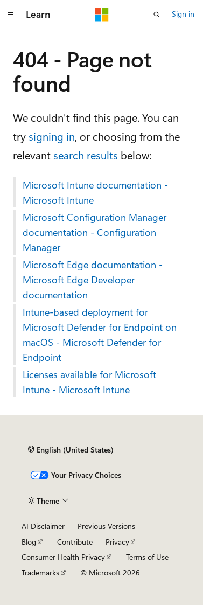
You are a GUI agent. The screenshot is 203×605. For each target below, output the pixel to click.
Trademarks (40, 572)
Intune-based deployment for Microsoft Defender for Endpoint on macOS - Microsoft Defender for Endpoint (100, 334)
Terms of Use (147, 557)
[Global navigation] (11, 14)
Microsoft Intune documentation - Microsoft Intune (95, 192)
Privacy (117, 542)
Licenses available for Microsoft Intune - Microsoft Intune (89, 382)
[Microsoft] (102, 15)
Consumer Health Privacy (63, 557)
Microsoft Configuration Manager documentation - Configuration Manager (94, 232)
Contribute (75, 542)
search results (85, 155)
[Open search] (156, 14)
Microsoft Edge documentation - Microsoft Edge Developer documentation (93, 279)
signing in (52, 136)
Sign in (183, 14)
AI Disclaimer (43, 526)
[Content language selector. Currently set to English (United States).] (71, 449)
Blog (29, 542)
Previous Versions (106, 526)
